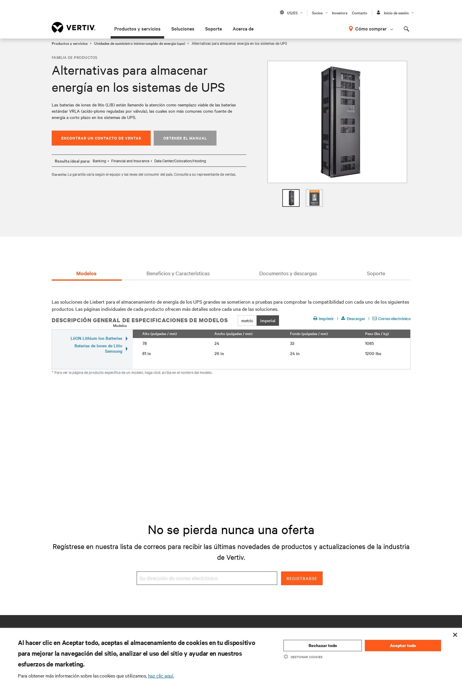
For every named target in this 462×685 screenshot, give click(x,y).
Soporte (213, 28)
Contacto (359, 12)
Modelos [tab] (86, 273)
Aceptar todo (403, 645)
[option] (337, 122)
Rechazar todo (323, 645)
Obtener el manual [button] (185, 138)
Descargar (353, 318)
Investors (339, 12)
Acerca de (243, 28)
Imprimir (323, 318)
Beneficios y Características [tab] (178, 273)
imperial (267, 320)
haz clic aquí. (161, 675)
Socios (317, 12)
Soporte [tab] (376, 273)
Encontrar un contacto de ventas (101, 138)
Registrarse (301, 578)
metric (247, 320)
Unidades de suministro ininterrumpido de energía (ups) (139, 43)
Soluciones (182, 28)
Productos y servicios (137, 28)
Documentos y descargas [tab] (288, 273)
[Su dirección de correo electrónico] (207, 578)
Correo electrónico (392, 318)
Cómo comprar (371, 28)
